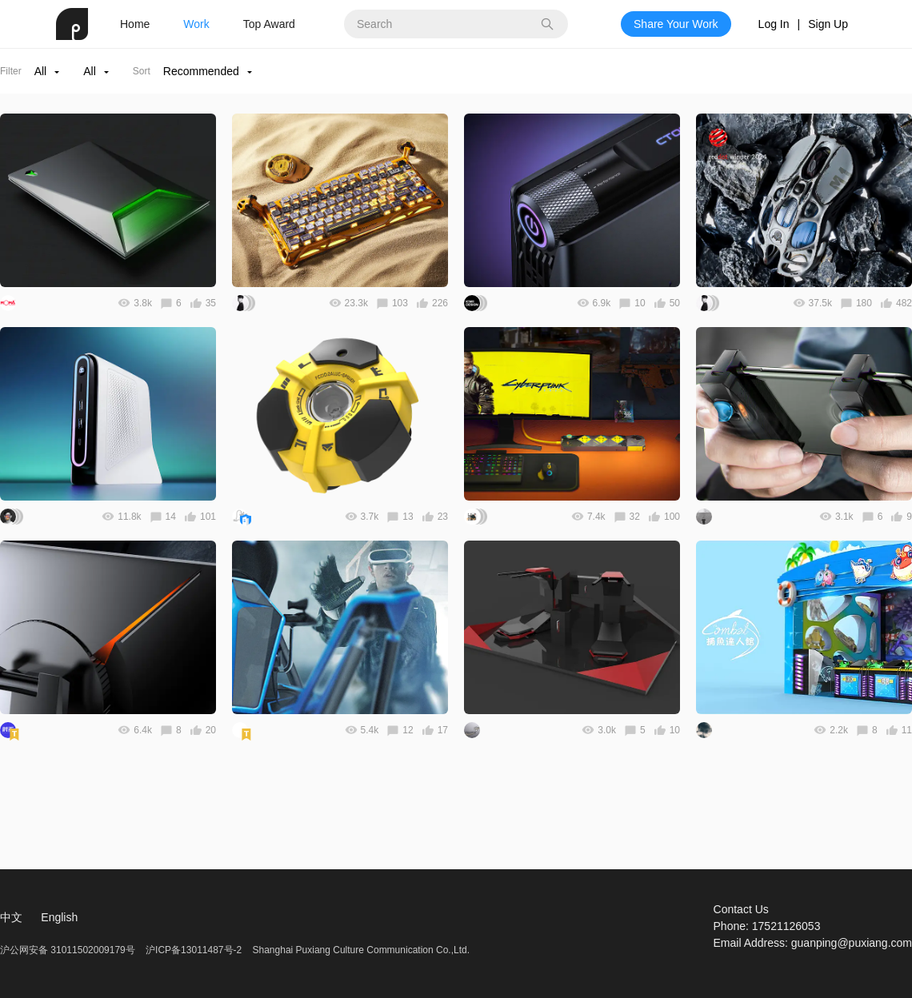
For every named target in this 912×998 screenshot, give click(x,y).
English (59, 917)
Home (135, 24)
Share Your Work (676, 24)
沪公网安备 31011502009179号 (69, 950)
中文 (11, 917)
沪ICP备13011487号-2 (194, 950)
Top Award (269, 24)
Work (196, 24)
